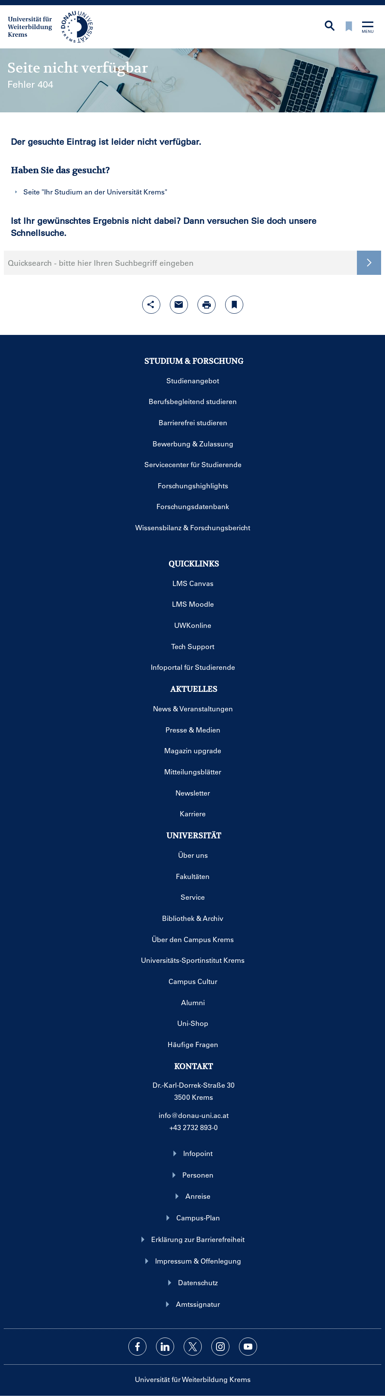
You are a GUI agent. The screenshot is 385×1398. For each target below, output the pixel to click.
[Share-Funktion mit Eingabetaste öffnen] (151, 305)
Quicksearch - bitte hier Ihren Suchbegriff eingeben (101, 263)
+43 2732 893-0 (193, 1127)
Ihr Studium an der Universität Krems (104, 191)
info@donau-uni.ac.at (194, 1115)
